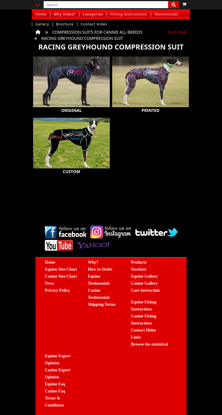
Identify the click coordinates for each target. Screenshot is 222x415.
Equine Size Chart (61, 269)
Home (41, 14)
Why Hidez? (65, 14)
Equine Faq (55, 384)
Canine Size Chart (61, 276)
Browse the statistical (149, 344)
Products (138, 262)
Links (136, 337)
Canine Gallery (144, 283)
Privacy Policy (57, 290)
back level (177, 32)
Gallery (42, 24)
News (49, 283)
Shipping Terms (102, 304)
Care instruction (145, 290)
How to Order (100, 269)
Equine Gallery (144, 276)
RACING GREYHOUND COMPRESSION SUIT (82, 38)
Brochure (65, 24)
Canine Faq (55, 391)
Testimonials (166, 14)
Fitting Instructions (128, 14)
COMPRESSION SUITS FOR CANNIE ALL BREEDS (97, 32)
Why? (93, 262)
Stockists (138, 269)
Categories (93, 14)
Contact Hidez (94, 24)
